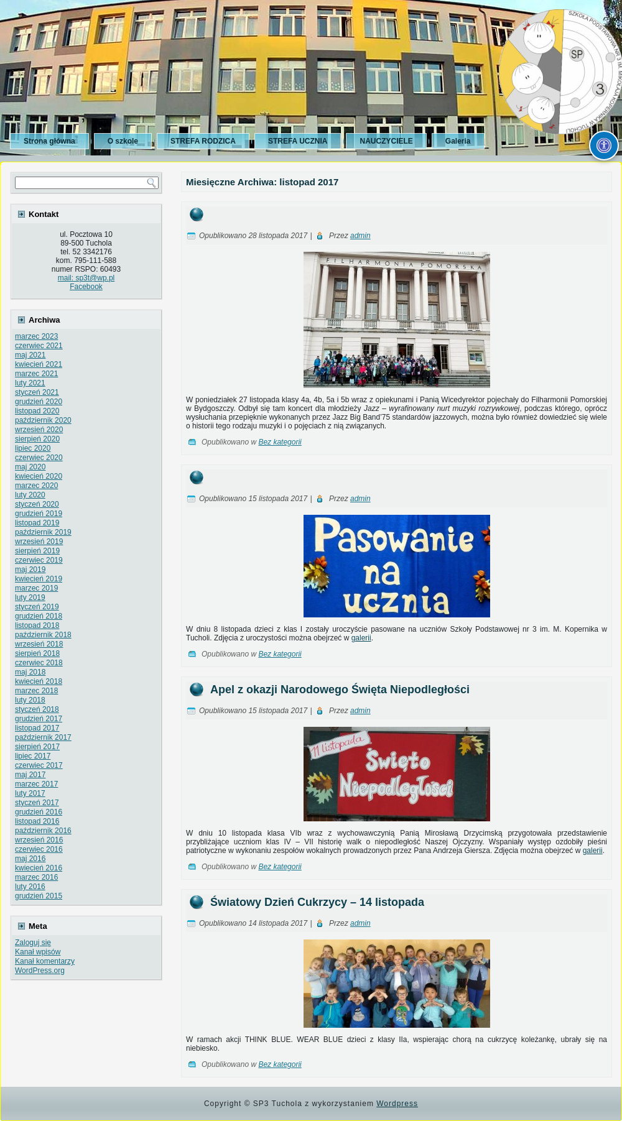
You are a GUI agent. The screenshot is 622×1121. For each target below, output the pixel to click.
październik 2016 (43, 830)
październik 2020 (43, 420)
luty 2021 (30, 383)
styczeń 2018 (37, 709)
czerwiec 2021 (39, 345)
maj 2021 (30, 355)
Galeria (458, 141)
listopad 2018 (37, 625)
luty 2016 (30, 886)
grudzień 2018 (38, 616)
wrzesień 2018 (39, 644)
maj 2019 (30, 569)
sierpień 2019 (37, 551)
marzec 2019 (36, 588)
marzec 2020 (36, 485)
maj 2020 (30, 467)
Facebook (86, 286)
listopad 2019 (37, 523)
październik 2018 (43, 634)
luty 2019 (30, 597)
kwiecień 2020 (38, 476)
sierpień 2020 (37, 439)
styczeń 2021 (37, 392)
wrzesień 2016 (39, 840)
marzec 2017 (36, 784)
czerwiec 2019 (39, 560)
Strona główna (49, 141)
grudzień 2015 (38, 896)
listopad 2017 (37, 728)
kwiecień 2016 (38, 868)
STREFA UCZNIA (298, 141)
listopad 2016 (37, 821)
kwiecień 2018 (38, 681)
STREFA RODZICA (203, 141)
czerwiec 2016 (39, 849)
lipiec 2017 (32, 756)
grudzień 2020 (38, 401)
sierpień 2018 (37, 653)
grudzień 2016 (38, 812)
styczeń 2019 (37, 606)
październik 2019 (43, 532)
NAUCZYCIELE (386, 141)
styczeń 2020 (37, 504)
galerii (361, 638)
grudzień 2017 (38, 718)
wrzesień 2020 (39, 429)
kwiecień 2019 (38, 578)
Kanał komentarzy (45, 961)
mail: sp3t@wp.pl (86, 278)
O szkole (123, 141)
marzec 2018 (36, 690)
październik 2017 (43, 737)
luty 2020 (30, 495)
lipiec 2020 (32, 448)
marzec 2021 (36, 373)
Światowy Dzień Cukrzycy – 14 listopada (317, 902)
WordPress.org (40, 970)
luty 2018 (30, 700)
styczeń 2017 (37, 802)
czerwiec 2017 (39, 765)
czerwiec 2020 (39, 457)
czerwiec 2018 (39, 662)
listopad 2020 (37, 411)
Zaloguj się (33, 942)
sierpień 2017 (37, 746)
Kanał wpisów (37, 952)
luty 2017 (30, 793)
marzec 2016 (36, 877)
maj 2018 (30, 672)
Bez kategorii (279, 442)
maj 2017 (30, 774)
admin (360, 235)
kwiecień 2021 (38, 364)
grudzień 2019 (38, 513)
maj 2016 (30, 858)
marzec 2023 (36, 336)
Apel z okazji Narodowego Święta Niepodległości (340, 689)
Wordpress (397, 1103)
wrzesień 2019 (39, 541)
